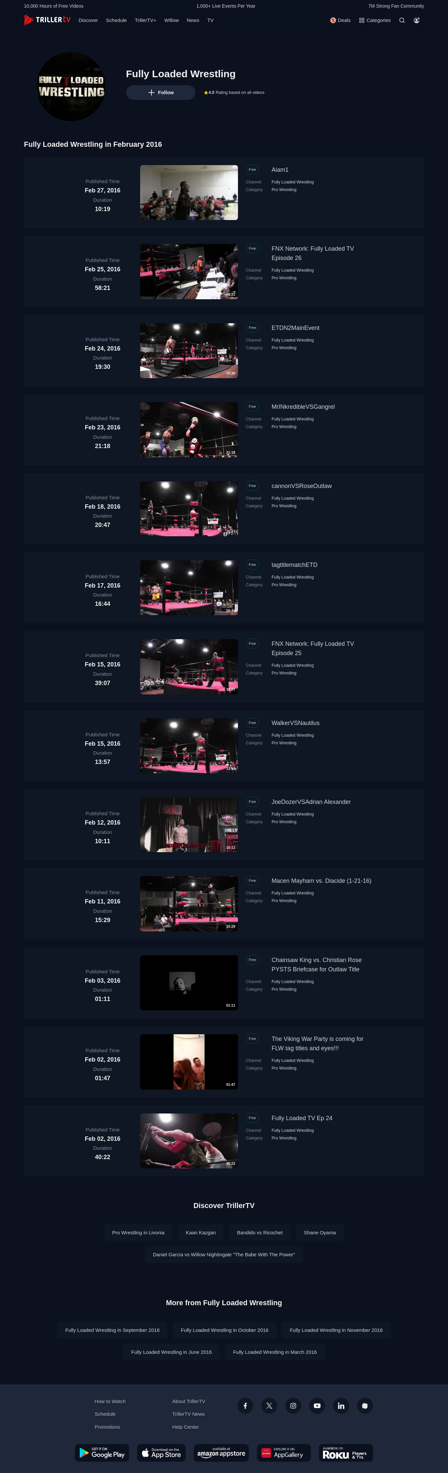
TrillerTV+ (145, 20)
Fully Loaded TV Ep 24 (302, 1118)
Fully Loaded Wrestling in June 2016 (171, 1352)
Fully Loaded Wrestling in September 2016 (112, 1330)
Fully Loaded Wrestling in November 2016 (336, 1330)
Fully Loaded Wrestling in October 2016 (224, 1330)
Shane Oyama (320, 1232)
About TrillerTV (188, 1401)
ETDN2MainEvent (296, 328)
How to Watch (110, 1401)
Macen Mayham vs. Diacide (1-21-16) (321, 880)
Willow (171, 20)
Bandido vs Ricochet (260, 1232)
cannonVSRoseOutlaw (302, 486)
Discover (88, 20)
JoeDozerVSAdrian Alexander (311, 802)
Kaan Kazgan (201, 1232)
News (193, 20)
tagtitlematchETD (295, 565)
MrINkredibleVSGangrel (303, 406)
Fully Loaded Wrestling (293, 182)
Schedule (116, 20)
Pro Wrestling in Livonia (138, 1232)
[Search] (402, 20)
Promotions (107, 1427)
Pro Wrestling (284, 189)
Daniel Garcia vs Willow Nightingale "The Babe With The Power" (224, 1254)
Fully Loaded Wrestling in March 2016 (275, 1352)
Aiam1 (280, 169)
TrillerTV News (188, 1414)
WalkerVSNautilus (296, 723)
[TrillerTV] (47, 20)
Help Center (185, 1427)
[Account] (416, 20)
